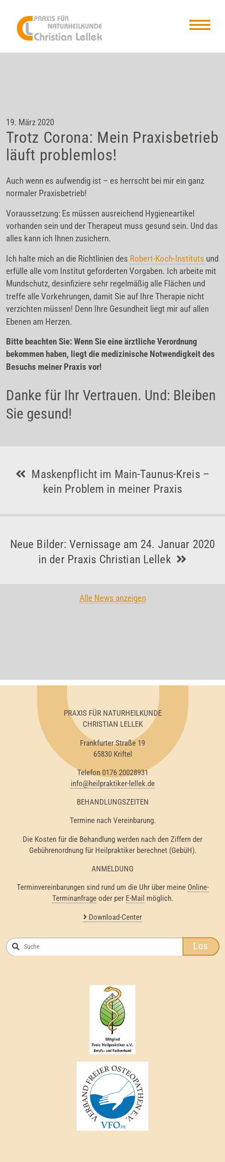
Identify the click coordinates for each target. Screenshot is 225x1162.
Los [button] (200, 946)
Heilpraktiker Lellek (60, 28)
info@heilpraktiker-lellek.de (113, 783)
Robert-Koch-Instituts (167, 258)
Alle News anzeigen (112, 598)
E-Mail (135, 898)
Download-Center (112, 917)
